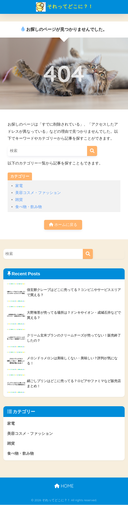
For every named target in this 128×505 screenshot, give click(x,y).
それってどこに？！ (64, 7)
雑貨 (19, 200)
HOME (64, 486)
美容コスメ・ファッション (38, 193)
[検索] (92, 151)
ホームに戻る (63, 225)
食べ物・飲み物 (28, 207)
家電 (19, 186)
